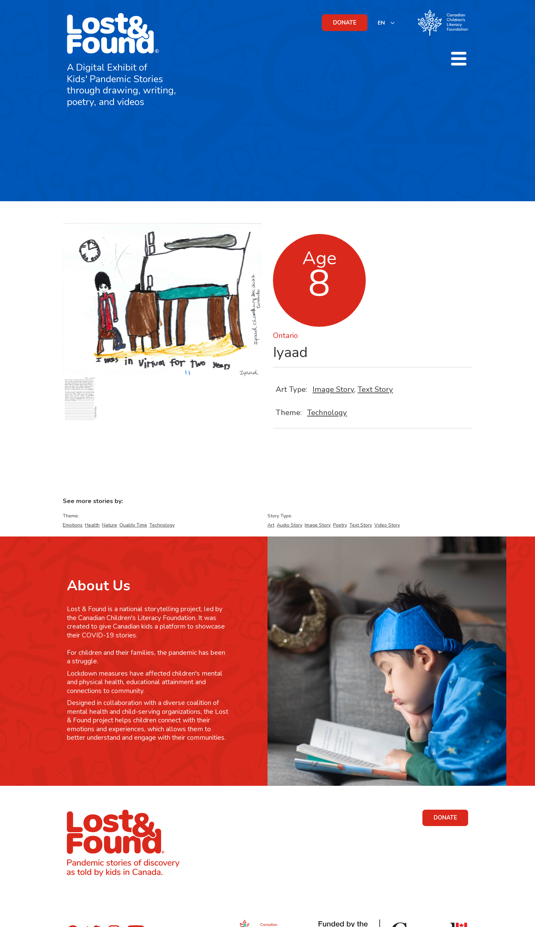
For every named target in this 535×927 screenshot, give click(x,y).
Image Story (333, 389)
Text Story (375, 389)
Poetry (340, 525)
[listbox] (386, 22)
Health (92, 525)
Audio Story (289, 525)
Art (271, 525)
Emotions (73, 525)
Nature (109, 525)
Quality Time (133, 525)
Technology (327, 412)
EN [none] (381, 23)
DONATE (345, 23)
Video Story (387, 525)
